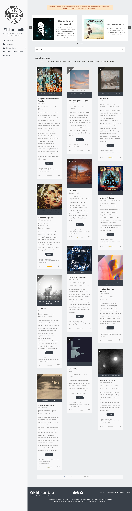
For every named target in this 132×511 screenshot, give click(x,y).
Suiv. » (93, 477)
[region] (79, 27)
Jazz (42, 61)
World (84, 61)
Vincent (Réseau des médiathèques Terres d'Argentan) (48, 169)
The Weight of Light (78, 100)
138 (88, 477)
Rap (52, 61)
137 (85, 477)
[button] (66, 29)
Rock (64, 61)
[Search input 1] (77, 49)
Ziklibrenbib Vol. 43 (116, 24)
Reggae (58, 61)
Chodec (72, 191)
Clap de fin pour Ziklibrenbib (66, 22)
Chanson (77, 61)
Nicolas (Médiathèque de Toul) (78, 145)
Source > (49, 163)
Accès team (111, 493)
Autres (112, 61)
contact (103, 493)
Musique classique (93, 61)
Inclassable (104, 61)
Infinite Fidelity (107, 198)
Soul (47, 61)
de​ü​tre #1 (104, 98)
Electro (70, 61)
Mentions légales (123, 493)
